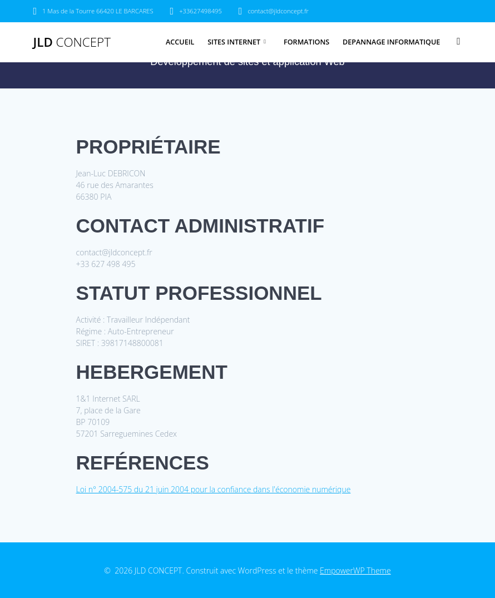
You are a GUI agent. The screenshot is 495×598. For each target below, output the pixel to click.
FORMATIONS (306, 42)
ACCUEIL (180, 42)
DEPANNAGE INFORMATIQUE (391, 42)
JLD (72, 42)
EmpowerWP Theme (355, 570)
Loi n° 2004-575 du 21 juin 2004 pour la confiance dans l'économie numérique (213, 489)
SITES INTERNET (233, 42)
